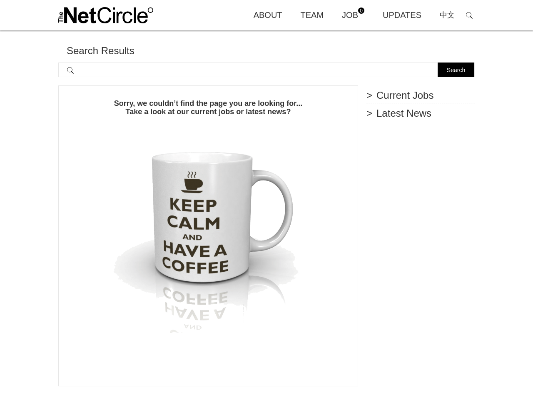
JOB (353, 14)
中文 (447, 15)
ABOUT (268, 15)
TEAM (312, 15)
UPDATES (402, 15)
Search (456, 70)
